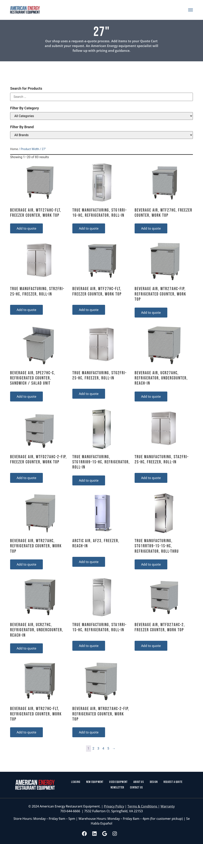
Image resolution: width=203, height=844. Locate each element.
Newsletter (117, 787)
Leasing (75, 782)
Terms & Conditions (142, 806)
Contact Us (136, 787)
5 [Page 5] (108, 748)
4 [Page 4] (103, 748)
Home (14, 149)
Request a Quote (173, 782)
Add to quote (26, 228)
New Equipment (94, 782)
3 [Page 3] (98, 748)
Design (154, 782)
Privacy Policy (114, 806)
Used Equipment (118, 782)
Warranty (168, 806)
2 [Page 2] (93, 748)
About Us (138, 782)
